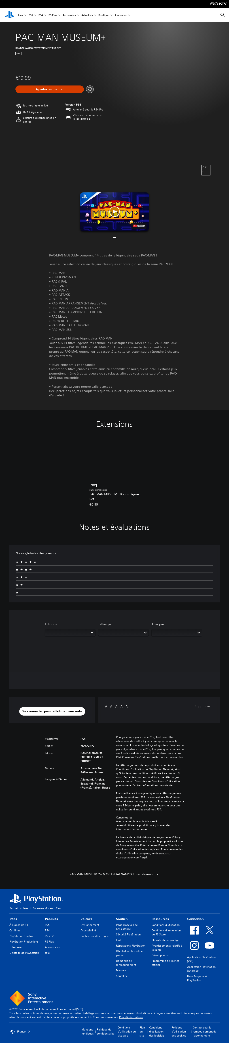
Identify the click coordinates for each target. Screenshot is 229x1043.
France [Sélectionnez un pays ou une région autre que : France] (20, 1031)
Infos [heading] (13, 919)
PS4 (40, 15)
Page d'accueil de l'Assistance (127, 927)
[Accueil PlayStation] (9, 15)
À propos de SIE (18, 925)
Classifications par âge (165, 940)
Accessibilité (88, 930)
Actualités (87, 15)
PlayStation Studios (21, 936)
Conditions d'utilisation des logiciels (156, 1031)
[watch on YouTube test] (139, 226)
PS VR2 (49, 936)
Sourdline (122, 976)
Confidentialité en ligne (95, 936)
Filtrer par (105, 624)
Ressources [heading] (160, 919)
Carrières (14, 930)
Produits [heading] (51, 919)
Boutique (103, 15)
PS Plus (53, 15)
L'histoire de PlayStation (24, 953)
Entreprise (15, 947)
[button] (114, 211)
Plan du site (142, 1031)
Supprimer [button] (202, 706)
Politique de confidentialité (105, 1031)
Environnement (90, 925)
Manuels (121, 970)
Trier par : (159, 624)
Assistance (121, 15)
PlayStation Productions (23, 941)
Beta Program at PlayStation (197, 978)
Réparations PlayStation (130, 945)
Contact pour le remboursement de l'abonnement (204, 1031)
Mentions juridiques (88, 1031)
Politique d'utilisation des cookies (179, 1031)
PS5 (31, 15)
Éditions (51, 624)
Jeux (20, 15)
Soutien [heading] (122, 919)
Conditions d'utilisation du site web (127, 1031)
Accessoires (69, 15)
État (118, 940)
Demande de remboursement (126, 963)
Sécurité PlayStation (128, 934)
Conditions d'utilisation (166, 925)
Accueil (13, 908)
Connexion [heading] (195, 919)
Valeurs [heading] (86, 919)
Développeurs (160, 955)
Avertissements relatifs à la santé (136, 821)
